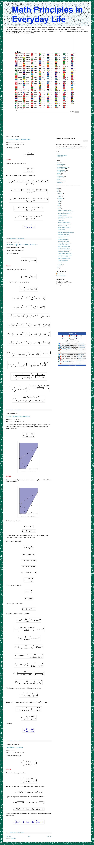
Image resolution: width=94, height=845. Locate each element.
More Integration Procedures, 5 (64, 236)
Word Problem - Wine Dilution (64, 230)
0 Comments (22, 238)
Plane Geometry (60, 176)
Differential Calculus (61, 168)
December (60, 193)
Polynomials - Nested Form (63, 234)
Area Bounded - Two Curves (63, 244)
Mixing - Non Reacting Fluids (63, 251)
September (60, 198)
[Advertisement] (47, 123)
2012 (58, 268)
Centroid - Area (61, 220)
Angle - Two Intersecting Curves (64, 258)
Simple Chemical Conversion (63, 241)
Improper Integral (61, 229)
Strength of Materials (61, 180)
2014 (58, 190)
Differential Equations (61, 170)
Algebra (58, 162)
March (59, 208)
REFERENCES (60, 156)
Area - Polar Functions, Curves (64, 246)
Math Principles (60, 273)
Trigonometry (59, 182)
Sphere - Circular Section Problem (64, 249)
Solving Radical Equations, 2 (63, 239)
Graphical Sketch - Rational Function (65, 217)
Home (29, 836)
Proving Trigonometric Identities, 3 (18, 416)
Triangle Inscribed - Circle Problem (65, 255)
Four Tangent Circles (62, 262)
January (60, 265)
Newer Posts (8, 836)
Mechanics (59, 173)
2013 (58, 191)
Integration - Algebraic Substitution (64, 224)
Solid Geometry (60, 177)
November (60, 195)
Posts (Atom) (13, 838)
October (60, 196)
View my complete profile (61, 275)
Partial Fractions (61, 237)
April (59, 207)
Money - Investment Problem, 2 (64, 256)
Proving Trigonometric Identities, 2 (64, 243)
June (59, 203)
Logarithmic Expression (14, 747)
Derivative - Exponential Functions (18, 139)
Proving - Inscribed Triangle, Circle (64, 253)
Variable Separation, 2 (62, 225)
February (60, 264)
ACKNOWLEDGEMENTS (62, 155)
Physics (58, 174)
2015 (58, 188)
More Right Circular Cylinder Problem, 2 (66, 232)
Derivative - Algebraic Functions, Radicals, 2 (21, 245)
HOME (58, 153)
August (59, 200)
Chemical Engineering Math (62, 167)
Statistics (58, 179)
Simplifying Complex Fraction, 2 (64, 222)
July (59, 201)
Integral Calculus (60, 171)
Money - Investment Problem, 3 (64, 248)
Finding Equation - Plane (63, 260)
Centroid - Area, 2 (61, 218)
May (59, 205)
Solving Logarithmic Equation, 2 (64, 227)
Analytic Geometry (60, 164)
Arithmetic (59, 165)
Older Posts (49, 836)
